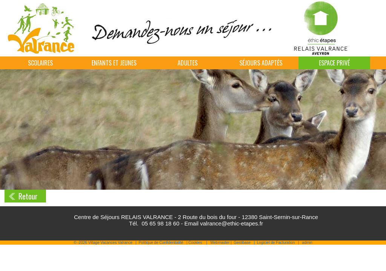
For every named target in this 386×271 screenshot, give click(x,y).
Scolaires (40, 62)
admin (307, 243)
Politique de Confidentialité (161, 243)
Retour (28, 196)
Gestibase (242, 243)
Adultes (188, 62)
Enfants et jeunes (114, 62)
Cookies (195, 243)
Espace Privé (334, 62)
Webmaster (220, 243)
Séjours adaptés (260, 62)
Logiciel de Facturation (276, 243)
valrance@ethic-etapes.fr (231, 223)
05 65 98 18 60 (160, 223)
